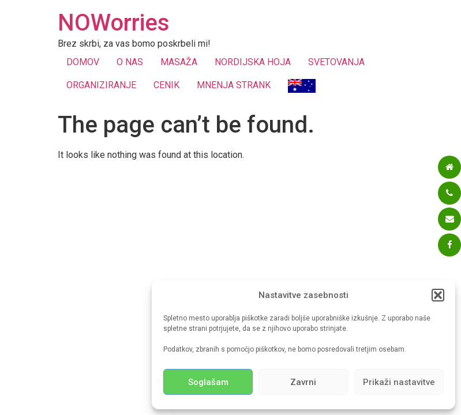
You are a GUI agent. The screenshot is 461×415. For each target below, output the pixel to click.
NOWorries (114, 22)
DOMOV (82, 61)
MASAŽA (178, 61)
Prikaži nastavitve (399, 382)
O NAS (130, 61)
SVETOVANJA (336, 61)
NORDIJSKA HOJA (253, 61)
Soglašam (208, 382)
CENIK (166, 85)
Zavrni (303, 382)
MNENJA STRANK (234, 85)
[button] (438, 295)
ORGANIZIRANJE (101, 85)
